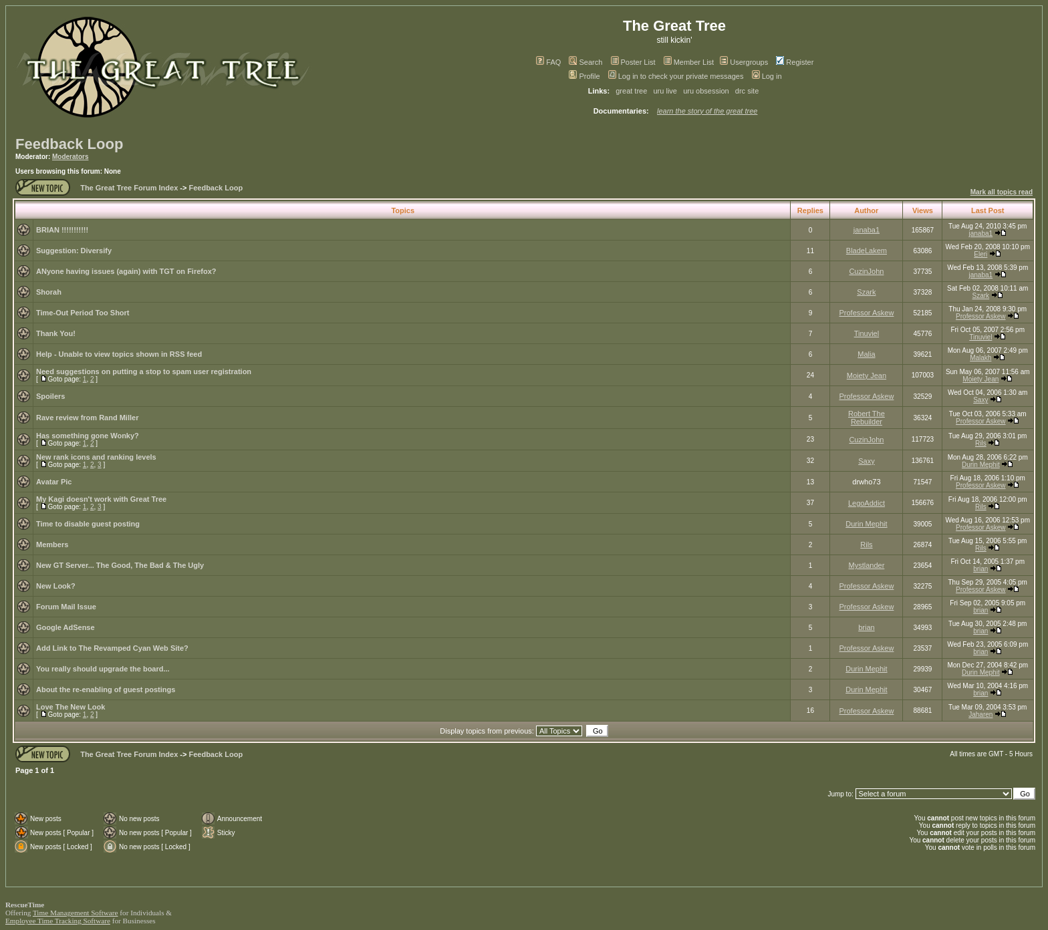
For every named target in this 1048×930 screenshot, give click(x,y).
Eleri (980, 254)
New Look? (56, 586)
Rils (981, 443)
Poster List (633, 62)
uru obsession (706, 91)
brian (980, 569)
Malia (866, 354)
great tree (631, 91)
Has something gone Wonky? (87, 436)
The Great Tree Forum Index (129, 188)
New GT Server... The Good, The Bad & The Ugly (120, 565)
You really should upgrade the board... (103, 669)
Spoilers (50, 396)
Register (794, 62)
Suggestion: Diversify (74, 251)
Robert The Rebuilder (866, 418)
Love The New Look (70, 707)
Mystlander (867, 565)
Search (585, 62)
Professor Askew (866, 313)
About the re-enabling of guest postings (105, 689)
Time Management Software (75, 913)
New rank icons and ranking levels (96, 457)
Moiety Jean (866, 375)
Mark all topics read (1001, 192)
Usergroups (744, 62)
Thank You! (56, 333)
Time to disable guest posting (88, 524)
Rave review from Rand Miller (87, 418)
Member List (689, 62)
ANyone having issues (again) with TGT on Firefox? (126, 271)
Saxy (980, 400)
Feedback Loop (69, 144)
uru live (665, 91)
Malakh (980, 357)
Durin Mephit (981, 464)
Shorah (48, 292)
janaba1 (867, 230)
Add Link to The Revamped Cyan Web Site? (112, 648)
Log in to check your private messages (676, 76)
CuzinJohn (866, 271)
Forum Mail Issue (66, 607)
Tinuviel (867, 333)
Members (52, 544)
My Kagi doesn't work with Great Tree (101, 499)
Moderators (70, 156)
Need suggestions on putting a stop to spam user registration (143, 371)
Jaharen (980, 714)
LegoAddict (866, 503)
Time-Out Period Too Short (83, 313)
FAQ (548, 62)
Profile (584, 76)
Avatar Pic (54, 482)
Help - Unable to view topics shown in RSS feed (119, 354)
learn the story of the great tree (707, 111)
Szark (866, 292)
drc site (747, 91)
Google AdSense (65, 627)
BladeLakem (866, 251)
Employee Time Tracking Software (57, 921)
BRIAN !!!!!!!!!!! (62, 230)
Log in (767, 76)
